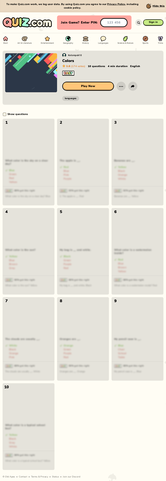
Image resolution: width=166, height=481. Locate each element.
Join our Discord (71, 477)
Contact (23, 477)
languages (71, 98)
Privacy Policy (116, 4)
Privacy (44, 477)
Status (55, 477)
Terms (34, 477)
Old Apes (10, 477)
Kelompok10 (75, 55)
